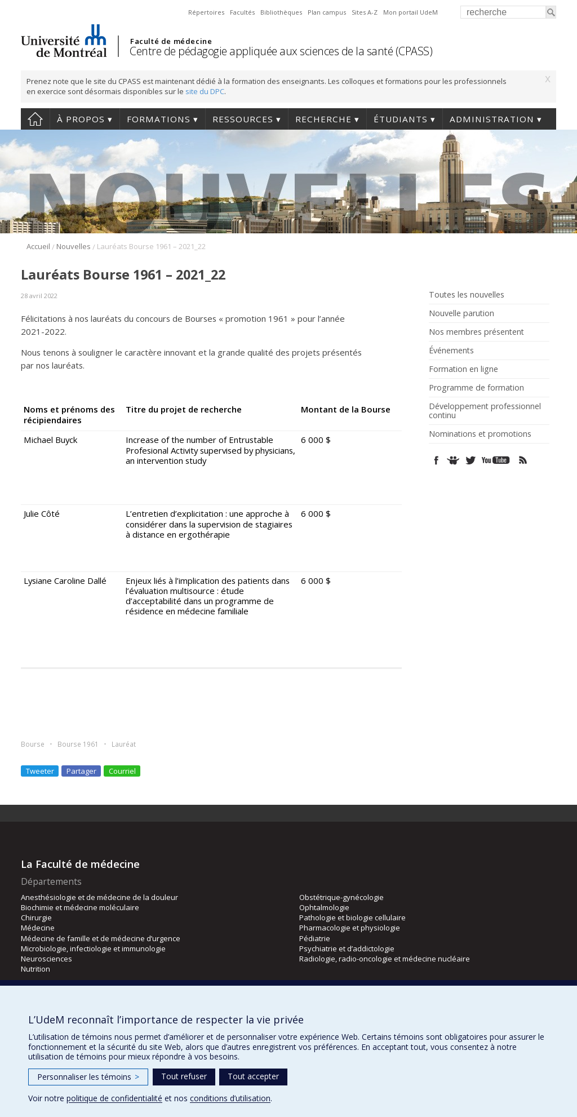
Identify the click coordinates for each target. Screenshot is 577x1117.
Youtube (496, 460)
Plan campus (327, 12)
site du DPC (204, 91)
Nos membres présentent (476, 331)
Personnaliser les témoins (88, 1076)
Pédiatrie (314, 938)
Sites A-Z (365, 12)
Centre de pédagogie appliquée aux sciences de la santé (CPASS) (281, 51)
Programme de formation (476, 387)
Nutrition (35, 969)
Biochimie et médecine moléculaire (80, 907)
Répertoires (206, 12)
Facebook (436, 460)
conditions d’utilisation (230, 1098)
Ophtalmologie (324, 907)
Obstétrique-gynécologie (341, 897)
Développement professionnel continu (485, 411)
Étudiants (401, 119)
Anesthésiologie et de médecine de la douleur (99, 897)
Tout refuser (184, 1076)
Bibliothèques (281, 12)
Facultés (242, 12)
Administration (492, 119)
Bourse (33, 743)
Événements (451, 350)
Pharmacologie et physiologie (349, 928)
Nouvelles (73, 246)
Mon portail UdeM (410, 12)
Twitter (470, 460)
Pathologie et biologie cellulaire (352, 917)
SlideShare (453, 460)
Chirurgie (36, 917)
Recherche (323, 119)
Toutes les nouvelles (466, 294)
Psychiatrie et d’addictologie (346, 948)
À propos (81, 119)
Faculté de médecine (171, 41)
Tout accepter (253, 1076)
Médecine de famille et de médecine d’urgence (100, 938)
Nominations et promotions (480, 433)
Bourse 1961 (78, 743)
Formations (158, 119)
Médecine (38, 928)
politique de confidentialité (114, 1098)
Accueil (35, 119)
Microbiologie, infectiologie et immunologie (93, 948)
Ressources (242, 119)
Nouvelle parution (461, 313)
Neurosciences (46, 959)
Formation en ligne (463, 369)
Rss (523, 460)
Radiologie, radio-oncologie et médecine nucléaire (384, 959)
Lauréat (124, 743)
